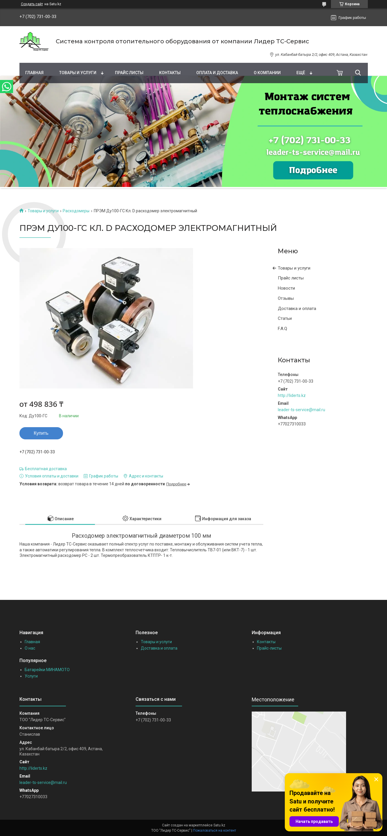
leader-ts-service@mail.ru (301, 409)
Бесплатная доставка (46, 468)
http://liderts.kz (292, 395)
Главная (34, 72)
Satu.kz (219, 825)
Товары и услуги (77, 72)
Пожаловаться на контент (214, 830)
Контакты (170, 72)
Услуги (31, 676)
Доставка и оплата (297, 308)
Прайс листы (129, 72)
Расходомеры (76, 210)
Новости (286, 288)
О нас (30, 648)
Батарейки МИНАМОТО (47, 669)
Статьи (285, 318)
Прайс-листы (269, 648)
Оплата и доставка (217, 72)
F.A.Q (282, 328)
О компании (267, 72)
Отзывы (286, 298)
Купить (41, 433)
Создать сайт (32, 4)
